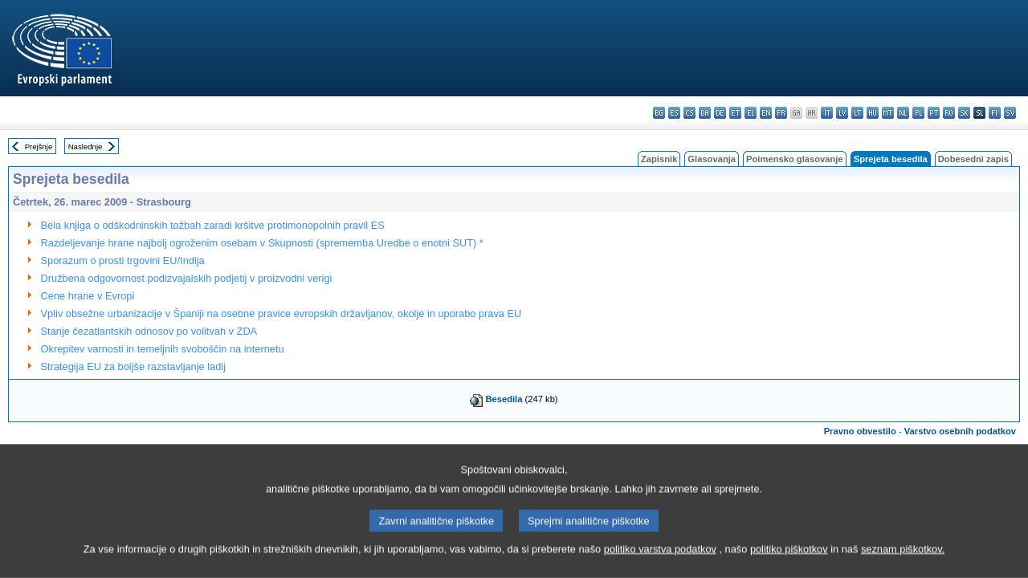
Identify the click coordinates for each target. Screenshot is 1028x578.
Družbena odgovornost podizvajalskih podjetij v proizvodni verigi (186, 278)
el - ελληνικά (750, 113)
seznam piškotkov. (902, 564)
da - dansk (705, 113)
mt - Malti (888, 113)
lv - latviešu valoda (842, 113)
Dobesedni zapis (973, 159)
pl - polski (918, 113)
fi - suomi (995, 113)
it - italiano (827, 113)
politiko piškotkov (789, 564)
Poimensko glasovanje (794, 159)
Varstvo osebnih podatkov (960, 431)
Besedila (503, 399)
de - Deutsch (720, 113)
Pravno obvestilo (860, 431)
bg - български (659, 113)
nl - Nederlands (903, 113)
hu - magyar (873, 113)
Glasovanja (711, 159)
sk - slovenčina (964, 113)
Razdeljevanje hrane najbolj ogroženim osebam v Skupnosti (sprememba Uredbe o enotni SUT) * (262, 243)
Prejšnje (39, 146)
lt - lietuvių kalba (857, 113)
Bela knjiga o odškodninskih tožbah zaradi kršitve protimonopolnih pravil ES (213, 225)
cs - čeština (689, 113)
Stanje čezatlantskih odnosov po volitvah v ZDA (149, 331)
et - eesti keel (735, 113)
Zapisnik (659, 159)
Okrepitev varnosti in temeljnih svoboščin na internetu (162, 349)
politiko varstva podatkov (660, 564)
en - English (766, 113)
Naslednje (85, 146)
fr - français (781, 113)
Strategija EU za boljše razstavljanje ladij (133, 366)
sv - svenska (1010, 113)
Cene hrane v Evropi (88, 296)
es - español (674, 113)
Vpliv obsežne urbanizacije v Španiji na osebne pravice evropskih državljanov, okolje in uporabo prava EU (281, 313)
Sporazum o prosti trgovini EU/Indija (123, 260)
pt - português (934, 113)
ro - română (949, 113)
